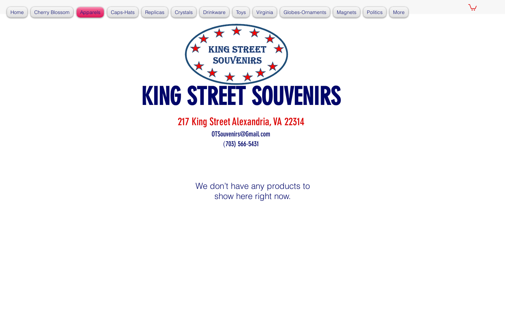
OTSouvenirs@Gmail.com (241, 134)
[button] (472, 6)
